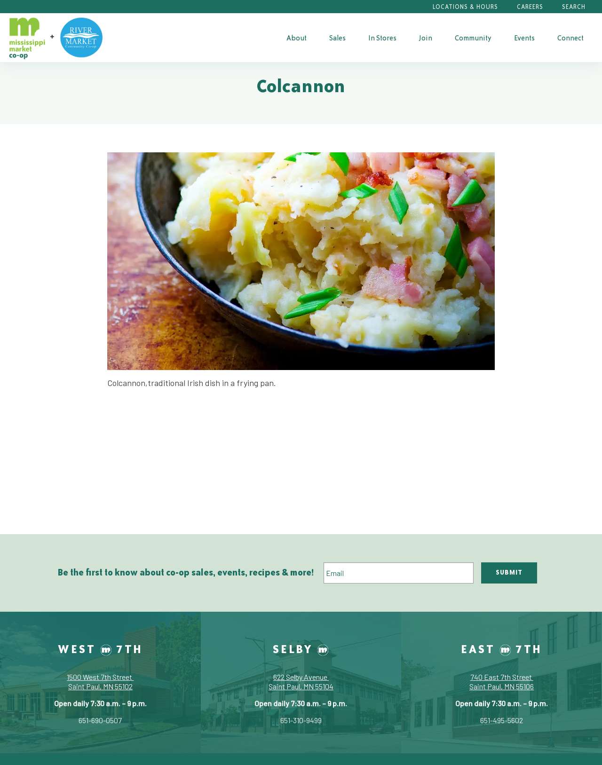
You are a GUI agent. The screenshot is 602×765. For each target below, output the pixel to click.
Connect (570, 38)
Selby (301, 648)
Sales (337, 38)
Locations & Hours (465, 6)
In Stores (382, 38)
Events (524, 38)
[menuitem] (296, 37)
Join (425, 38)
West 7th (100, 648)
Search (574, 6)
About (296, 38)
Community (473, 38)
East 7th (501, 648)
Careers (530, 6)
